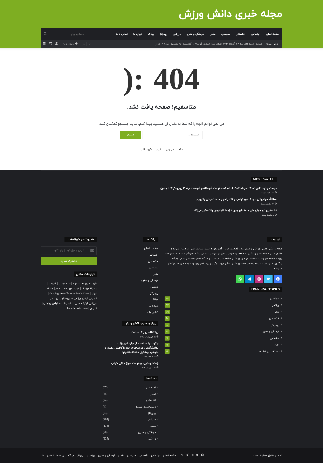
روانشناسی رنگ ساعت (144, 332)
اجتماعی (255, 34)
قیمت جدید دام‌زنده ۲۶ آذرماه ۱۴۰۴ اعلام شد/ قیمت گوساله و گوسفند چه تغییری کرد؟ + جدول (208, 44)
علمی (212, 34)
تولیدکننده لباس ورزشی (57, 303)
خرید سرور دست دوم (85, 284)
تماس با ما (122, 34)
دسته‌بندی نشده (269, 351)
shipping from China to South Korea (69, 293)
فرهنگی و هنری (195, 34)
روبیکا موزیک (89, 288)
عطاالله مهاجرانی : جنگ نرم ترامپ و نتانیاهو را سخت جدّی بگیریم (237, 199)
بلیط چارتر (64, 284)
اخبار (277, 345)
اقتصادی (240, 34)
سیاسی (225, 34)
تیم (159, 149)
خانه (181, 149)
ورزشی (177, 34)
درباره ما (137, 34)
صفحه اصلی (272, 34)
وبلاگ (151, 34)
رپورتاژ (163, 34)
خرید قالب (146, 149)
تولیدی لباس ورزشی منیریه (81, 298)
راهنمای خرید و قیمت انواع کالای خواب (134, 363)
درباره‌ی (170, 149)
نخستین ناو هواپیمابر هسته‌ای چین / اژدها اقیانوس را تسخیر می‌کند (235, 211)
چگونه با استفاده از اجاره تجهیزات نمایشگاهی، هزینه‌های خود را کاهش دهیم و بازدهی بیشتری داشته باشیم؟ (131, 348)
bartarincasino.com (77, 308)
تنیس (93, 308)
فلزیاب (52, 284)
